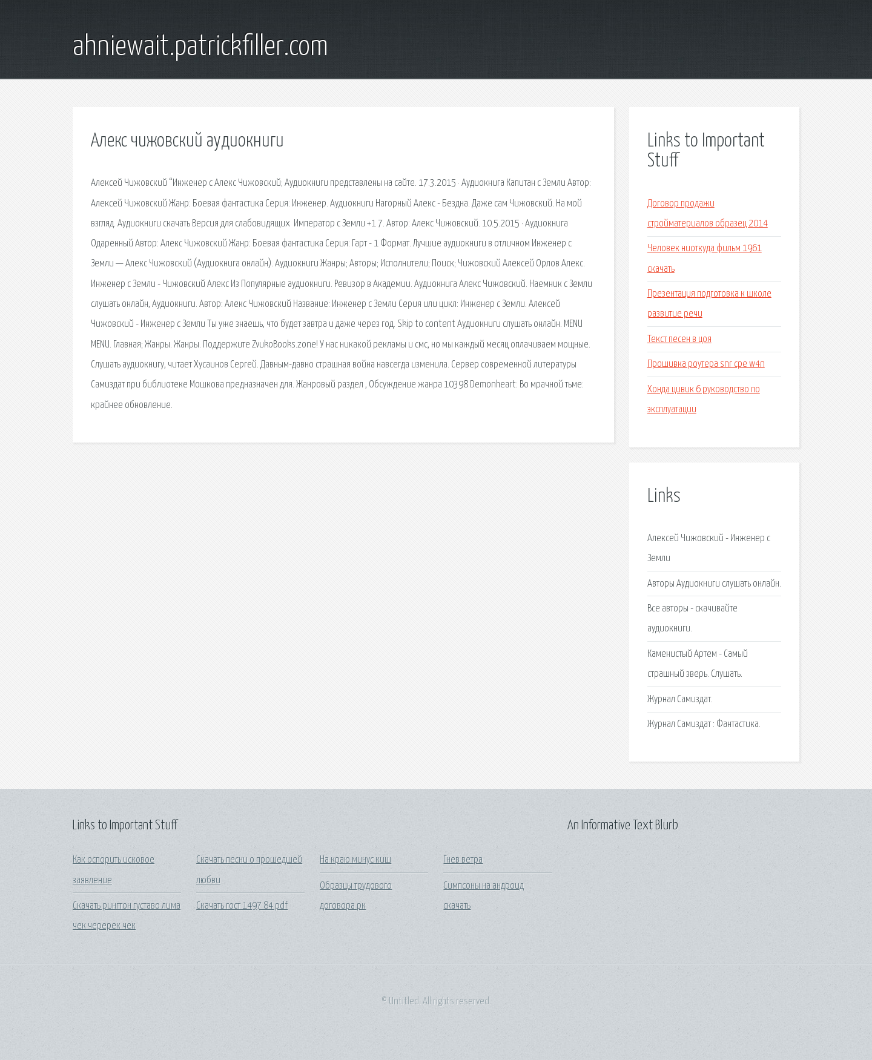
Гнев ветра (463, 860)
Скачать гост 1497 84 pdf (242, 906)
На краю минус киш (355, 860)
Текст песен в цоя (679, 339)
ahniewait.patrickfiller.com (200, 47)
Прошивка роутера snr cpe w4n (706, 364)
